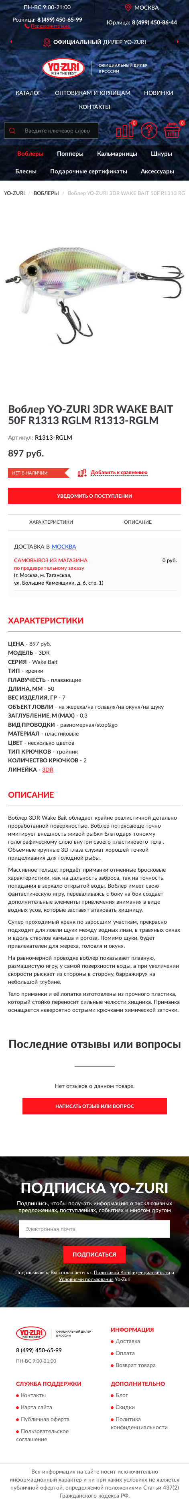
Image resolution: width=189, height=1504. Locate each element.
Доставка (128, 1341)
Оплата (125, 1353)
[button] (47, 25)
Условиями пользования (86, 1279)
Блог (122, 1396)
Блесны (26, 172)
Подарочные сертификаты (88, 172)
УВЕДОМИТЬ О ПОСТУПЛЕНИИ (94, 496)
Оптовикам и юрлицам (92, 93)
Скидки (125, 1408)
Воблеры (30, 154)
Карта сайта (36, 1408)
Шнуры (161, 154)
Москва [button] (64, 547)
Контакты (94, 107)
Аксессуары (157, 172)
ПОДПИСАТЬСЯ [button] (94, 1255)
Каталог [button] (28, 93)
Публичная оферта (45, 1420)
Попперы (70, 154)
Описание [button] (138, 522)
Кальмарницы (117, 154)
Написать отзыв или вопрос (94, 1106)
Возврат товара (136, 1365)
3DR (47, 770)
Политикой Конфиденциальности (132, 1272)
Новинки (158, 93)
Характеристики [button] (51, 522)
